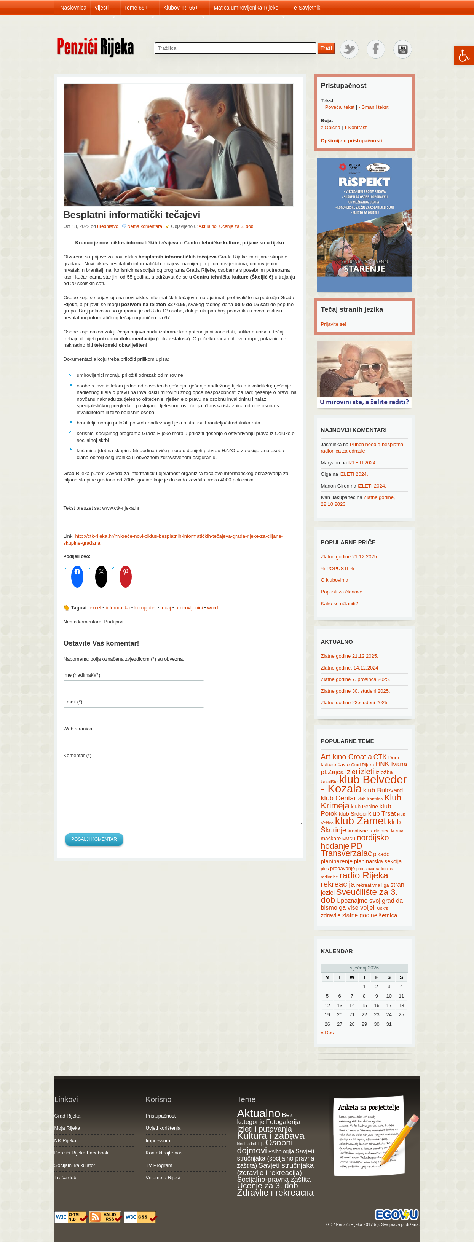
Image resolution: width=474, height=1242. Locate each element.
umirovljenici (189, 608)
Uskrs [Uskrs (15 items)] (382, 908)
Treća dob (65, 1177)
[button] (464, 55)
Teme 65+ (139, 10)
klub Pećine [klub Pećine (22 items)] (364, 807)
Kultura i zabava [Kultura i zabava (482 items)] (271, 1135)
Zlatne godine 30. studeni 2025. (355, 691)
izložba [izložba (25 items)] (384, 772)
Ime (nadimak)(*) (82, 675)
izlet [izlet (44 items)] (351, 772)
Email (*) (73, 702)
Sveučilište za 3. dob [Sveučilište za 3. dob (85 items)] (359, 896)
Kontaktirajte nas (164, 1153)
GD (329, 1224)
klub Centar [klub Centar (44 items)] (338, 798)
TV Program (159, 1165)
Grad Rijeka (67, 1116)
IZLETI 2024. (362, 463)
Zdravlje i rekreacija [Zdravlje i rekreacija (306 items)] (275, 1192)
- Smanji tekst (374, 107)
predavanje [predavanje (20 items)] (342, 868)
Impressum (158, 1140)
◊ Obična (330, 127)
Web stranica (78, 729)
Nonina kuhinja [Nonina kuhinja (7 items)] (250, 1144)
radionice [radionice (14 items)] (329, 877)
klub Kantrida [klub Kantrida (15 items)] (370, 799)
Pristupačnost (161, 1116)
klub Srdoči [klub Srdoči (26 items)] (353, 814)
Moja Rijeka (67, 1128)
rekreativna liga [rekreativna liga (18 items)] (372, 885)
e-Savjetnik (307, 8)
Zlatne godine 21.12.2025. (349, 557)
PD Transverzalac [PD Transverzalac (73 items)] (346, 850)
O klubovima (334, 580)
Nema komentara (144, 226)
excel (95, 608)
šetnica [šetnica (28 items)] (388, 915)
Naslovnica (73, 8)
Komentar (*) (78, 755)
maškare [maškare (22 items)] (331, 838)
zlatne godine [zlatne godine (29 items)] (359, 915)
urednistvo (107, 226)
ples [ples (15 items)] (325, 868)
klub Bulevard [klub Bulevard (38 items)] (383, 790)
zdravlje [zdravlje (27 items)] (331, 915)
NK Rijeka (65, 1140)
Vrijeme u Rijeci (163, 1177)
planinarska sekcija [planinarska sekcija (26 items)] (378, 861)
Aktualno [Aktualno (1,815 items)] (259, 1113)
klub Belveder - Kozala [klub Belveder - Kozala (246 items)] (364, 784)
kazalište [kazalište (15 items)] (329, 782)
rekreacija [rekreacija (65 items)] (338, 884)
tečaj (166, 608)
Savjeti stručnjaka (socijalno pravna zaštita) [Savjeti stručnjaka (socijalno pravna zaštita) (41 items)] (275, 1158)
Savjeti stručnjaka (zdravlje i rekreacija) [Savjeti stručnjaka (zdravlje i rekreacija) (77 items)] (275, 1169)
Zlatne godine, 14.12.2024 (349, 668)
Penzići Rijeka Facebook (81, 1153)
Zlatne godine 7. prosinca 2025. (355, 679)
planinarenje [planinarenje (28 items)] (337, 861)
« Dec (327, 1032)
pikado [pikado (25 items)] (381, 854)
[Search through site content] (235, 48)
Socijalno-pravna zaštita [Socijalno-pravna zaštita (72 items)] (274, 1179)
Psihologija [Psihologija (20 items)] (281, 1151)
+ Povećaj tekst (338, 107)
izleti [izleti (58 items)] (366, 771)
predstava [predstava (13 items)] (365, 868)
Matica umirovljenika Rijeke (250, 10)
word (212, 608)
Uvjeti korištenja (163, 1128)
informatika (118, 608)
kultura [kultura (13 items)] (397, 831)
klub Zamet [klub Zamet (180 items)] (360, 821)
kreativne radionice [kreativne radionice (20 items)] (369, 831)
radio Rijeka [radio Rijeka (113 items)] (363, 875)
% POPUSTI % (337, 568)
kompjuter (145, 608)
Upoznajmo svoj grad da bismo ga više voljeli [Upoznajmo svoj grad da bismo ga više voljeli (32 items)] (362, 904)
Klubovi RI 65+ (184, 10)
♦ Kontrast (355, 127)
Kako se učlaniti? (339, 603)
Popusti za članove (341, 592)
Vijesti (105, 10)
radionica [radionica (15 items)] (384, 868)
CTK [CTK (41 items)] (380, 757)
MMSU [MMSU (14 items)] (348, 839)
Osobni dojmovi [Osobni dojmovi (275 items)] (265, 1146)
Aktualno (208, 226)
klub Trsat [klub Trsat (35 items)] (382, 813)
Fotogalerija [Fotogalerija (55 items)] (283, 1122)
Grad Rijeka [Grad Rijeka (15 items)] (362, 764)
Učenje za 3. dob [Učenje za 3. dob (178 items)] (267, 1185)
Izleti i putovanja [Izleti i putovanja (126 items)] (264, 1129)
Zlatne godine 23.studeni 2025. (355, 702)
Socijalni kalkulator (75, 1165)
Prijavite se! (333, 324)
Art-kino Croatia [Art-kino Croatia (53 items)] (346, 757)
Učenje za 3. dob (236, 226)
